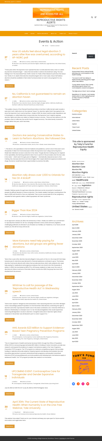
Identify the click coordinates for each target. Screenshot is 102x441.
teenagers (36, 339)
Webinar (53, 414)
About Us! (54, 33)
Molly (14, 61)
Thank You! (62, 33)
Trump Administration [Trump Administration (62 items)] (78, 203)
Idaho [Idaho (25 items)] (80, 183)
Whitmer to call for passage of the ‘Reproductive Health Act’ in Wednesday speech (35, 288)
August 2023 (76, 328)
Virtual (48, 414)
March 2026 (75, 228)
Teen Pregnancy (28, 339)
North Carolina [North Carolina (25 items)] (75, 190)
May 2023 (75, 338)
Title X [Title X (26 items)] (77, 201)
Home (26, 33)
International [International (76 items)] (90, 183)
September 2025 (77, 247)
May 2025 (75, 260)
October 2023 (76, 322)
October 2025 (76, 244)
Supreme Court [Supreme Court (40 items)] (86, 199)
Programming (16, 339)
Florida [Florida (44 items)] (88, 177)
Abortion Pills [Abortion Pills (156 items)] (77, 169)
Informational (30, 414)
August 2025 (76, 251)
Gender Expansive (27, 383)
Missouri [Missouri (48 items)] (87, 188)
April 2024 (75, 303)
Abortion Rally (42, 184)
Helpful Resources (42, 33)
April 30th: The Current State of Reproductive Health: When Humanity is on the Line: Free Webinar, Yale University (39, 405)
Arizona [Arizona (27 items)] (83, 175)
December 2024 (77, 277)
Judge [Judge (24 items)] (75, 185)
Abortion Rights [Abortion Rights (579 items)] (80, 172)
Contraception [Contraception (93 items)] (77, 177)
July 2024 (75, 293)
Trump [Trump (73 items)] (86, 201)
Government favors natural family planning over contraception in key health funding (83, 73)
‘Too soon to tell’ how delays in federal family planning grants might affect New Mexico (83, 79)
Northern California (17, 105)
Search (74, 53)
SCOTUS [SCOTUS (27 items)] (80, 199)
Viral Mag (62, 438)
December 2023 (77, 316)
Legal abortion (50, 63)
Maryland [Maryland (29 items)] (74, 188)
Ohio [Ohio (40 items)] (80, 190)
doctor (34, 144)
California (52, 103)
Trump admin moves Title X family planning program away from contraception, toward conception (83, 86)
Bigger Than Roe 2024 (24, 210)
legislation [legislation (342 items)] (86, 185)
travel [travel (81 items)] (82, 201)
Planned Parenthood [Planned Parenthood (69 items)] (78, 192)
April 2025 (75, 264)
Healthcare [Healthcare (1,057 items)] (82, 180)
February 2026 (76, 231)
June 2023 (75, 335)
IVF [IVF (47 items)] (73, 185)
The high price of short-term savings (83, 91)
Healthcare (43, 63)
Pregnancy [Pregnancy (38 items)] (75, 194)
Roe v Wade (39, 144)
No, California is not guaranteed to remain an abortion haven (38, 95)
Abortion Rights (34, 63)
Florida (58, 184)
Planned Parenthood (29, 105)
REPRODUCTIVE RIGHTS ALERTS (51, 21)
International (76, 117)
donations (42, 253)
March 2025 (75, 267)
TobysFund (16, 182)
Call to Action (34, 253)
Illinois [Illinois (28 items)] (83, 183)
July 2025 (75, 254)
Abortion (16, 144)
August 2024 (76, 290)
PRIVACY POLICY (73, 33)
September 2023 (77, 325)
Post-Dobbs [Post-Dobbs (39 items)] (89, 192)
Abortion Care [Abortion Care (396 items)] (78, 166)
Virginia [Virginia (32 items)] (90, 207)
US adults (15, 65)
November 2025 (77, 241)
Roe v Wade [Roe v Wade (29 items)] (74, 199)
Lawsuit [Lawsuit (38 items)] (79, 185)
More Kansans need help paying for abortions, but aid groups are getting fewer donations (38, 244)
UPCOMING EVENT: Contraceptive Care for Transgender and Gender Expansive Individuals (36, 374)
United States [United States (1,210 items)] (80, 206)
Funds (34, 337)
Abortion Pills (34, 184)
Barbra (14, 214)
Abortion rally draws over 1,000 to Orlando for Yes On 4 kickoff (38, 176)
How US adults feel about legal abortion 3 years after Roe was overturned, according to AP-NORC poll (38, 54)
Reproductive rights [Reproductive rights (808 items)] (82, 196)
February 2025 (76, 270)
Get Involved (21, 414)
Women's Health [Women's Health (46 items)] (79, 209)
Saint (14, 295)
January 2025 (76, 273)
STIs (22, 339)
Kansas (54, 253)
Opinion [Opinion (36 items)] (85, 190)
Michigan (55, 297)
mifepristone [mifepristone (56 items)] (81, 188)
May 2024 (75, 299)
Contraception (18, 337)
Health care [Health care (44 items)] (75, 183)
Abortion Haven (26, 103)
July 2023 (75, 332)
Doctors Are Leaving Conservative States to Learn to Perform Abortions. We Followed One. (39, 137)
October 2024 (76, 283)
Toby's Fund (75, 127)
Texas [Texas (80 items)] (74, 201)
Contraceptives (27, 337)
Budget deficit (45, 103)
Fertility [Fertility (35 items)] (84, 177)
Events (16, 414)
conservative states (25, 144)
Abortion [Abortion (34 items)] (74, 161)
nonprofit (59, 253)
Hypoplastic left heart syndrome (28, 186)
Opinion (74, 124)
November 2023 (77, 319)
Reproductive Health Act (31, 299)
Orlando (46, 186)
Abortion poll (26, 63)
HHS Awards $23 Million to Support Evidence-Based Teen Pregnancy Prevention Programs (38, 329)
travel (45, 144)
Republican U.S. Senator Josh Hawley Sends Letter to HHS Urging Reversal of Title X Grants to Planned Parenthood (83, 96)
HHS (44, 337)
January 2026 (76, 234)
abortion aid (17, 253)
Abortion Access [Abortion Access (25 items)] (80, 161)
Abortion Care (18, 63)
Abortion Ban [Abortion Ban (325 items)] (78, 163)
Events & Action (25, 61)
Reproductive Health (18, 299)
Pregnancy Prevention (52, 337)
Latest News (34, 61)
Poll (56, 63)
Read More (9, 86)
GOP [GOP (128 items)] (73, 180)
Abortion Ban (17, 184)
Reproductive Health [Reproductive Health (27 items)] (82, 194)
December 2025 (77, 238)
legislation (41, 186)
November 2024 (77, 280)
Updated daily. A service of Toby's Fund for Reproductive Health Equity (51, 25)
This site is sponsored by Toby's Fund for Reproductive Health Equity (83, 145)
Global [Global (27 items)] (92, 177)
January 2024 (76, 312)
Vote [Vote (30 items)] (73, 209)
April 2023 (75, 341)
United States (42, 61)
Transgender (36, 383)
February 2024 (76, 309)
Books (32, 33)
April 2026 (75, 225)
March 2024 (75, 306)
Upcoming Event (54, 383)
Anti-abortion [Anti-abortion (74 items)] (76, 175)
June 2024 (75, 296)
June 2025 (75, 257)
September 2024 (77, 286)
